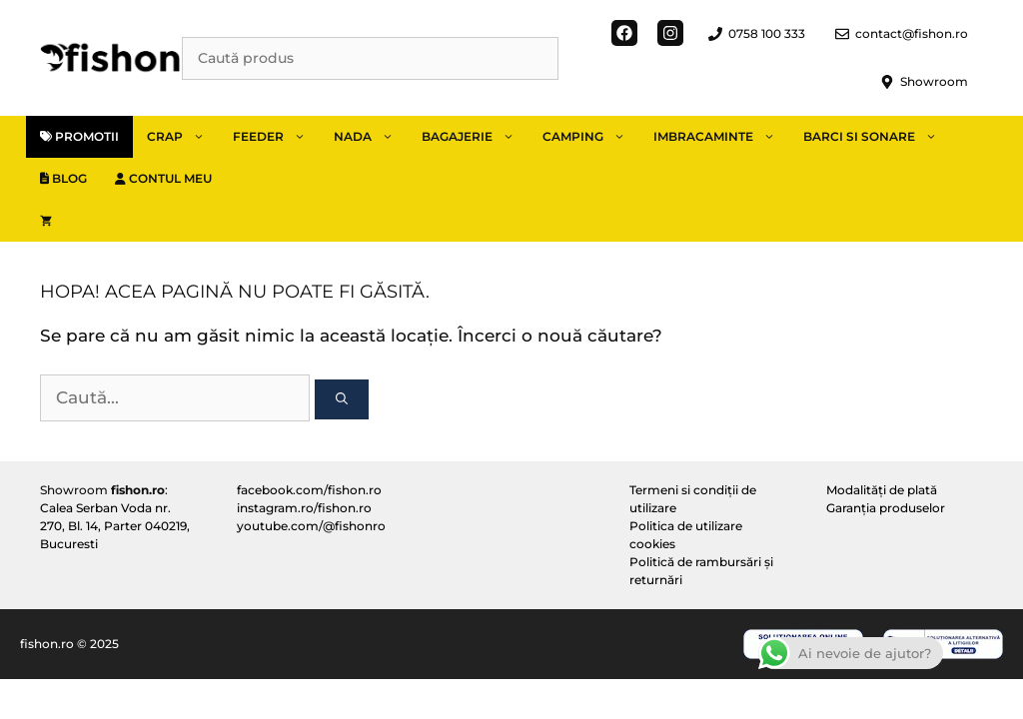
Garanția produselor (885, 507)
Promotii (79, 136)
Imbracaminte (721, 137)
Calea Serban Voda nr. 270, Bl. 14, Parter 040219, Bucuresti (115, 525)
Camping (590, 137)
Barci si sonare (877, 137)
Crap (183, 137)
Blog (63, 178)
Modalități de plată (881, 489)
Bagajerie (475, 137)
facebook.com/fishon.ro (309, 489)
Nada (371, 137)
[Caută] (342, 399)
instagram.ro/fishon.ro (304, 507)
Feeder (276, 137)
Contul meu (163, 178)
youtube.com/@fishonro (311, 525)
